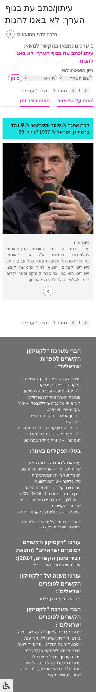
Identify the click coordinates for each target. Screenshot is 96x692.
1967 (44, 132)
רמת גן (80, 132)
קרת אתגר (79, 125)
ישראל (63, 132)
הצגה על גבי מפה (75, 100)
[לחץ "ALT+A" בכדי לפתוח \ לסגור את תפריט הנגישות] (6, 685)
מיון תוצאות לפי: (76, 70)
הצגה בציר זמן (35, 100)
